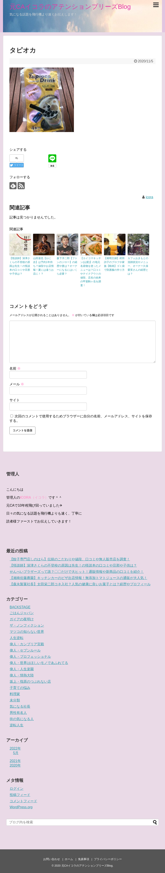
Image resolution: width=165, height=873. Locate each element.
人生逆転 (16, 638)
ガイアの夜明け (22, 619)
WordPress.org (21, 807)
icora (149, 197)
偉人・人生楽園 (22, 669)
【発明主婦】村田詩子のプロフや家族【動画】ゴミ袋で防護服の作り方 (114, 264)
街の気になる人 (22, 719)
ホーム (69, 859)
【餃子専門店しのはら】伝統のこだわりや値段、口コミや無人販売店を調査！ (70, 559)
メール (16, 384)
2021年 (15, 761)
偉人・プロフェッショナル (30, 656)
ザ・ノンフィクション (27, 625)
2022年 (15, 748)
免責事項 (83, 859)
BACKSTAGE (20, 607)
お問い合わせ (51, 859)
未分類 (15, 700)
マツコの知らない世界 (27, 631)
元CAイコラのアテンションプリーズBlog (70, 6)
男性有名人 (18, 713)
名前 (15, 368)
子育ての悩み (20, 688)
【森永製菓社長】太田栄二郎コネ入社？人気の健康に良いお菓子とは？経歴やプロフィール (80, 584)
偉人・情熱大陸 (22, 675)
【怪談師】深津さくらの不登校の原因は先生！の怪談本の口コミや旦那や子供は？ (19, 266)
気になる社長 (20, 706)
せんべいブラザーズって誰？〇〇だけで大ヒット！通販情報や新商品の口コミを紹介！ (77, 571)
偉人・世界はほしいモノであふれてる (39, 663)
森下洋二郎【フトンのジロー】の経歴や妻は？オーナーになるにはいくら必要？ (67, 266)
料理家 (15, 694)
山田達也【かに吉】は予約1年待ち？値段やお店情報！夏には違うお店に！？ (43, 266)
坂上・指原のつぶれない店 (30, 681)
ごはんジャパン (22, 613)
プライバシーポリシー (108, 859)
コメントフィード (23, 801)
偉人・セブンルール (25, 650)
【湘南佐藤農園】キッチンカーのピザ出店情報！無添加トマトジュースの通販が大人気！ (78, 578)
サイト (14, 400)
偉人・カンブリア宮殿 (27, 644)
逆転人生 (16, 725)
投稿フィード (20, 795)
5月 (15, 753)
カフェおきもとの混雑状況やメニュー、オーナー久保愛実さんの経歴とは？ (138, 266)
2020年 (15, 765)
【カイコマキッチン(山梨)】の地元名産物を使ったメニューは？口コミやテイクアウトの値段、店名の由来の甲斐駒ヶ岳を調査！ (90, 272)
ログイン (16, 788)
